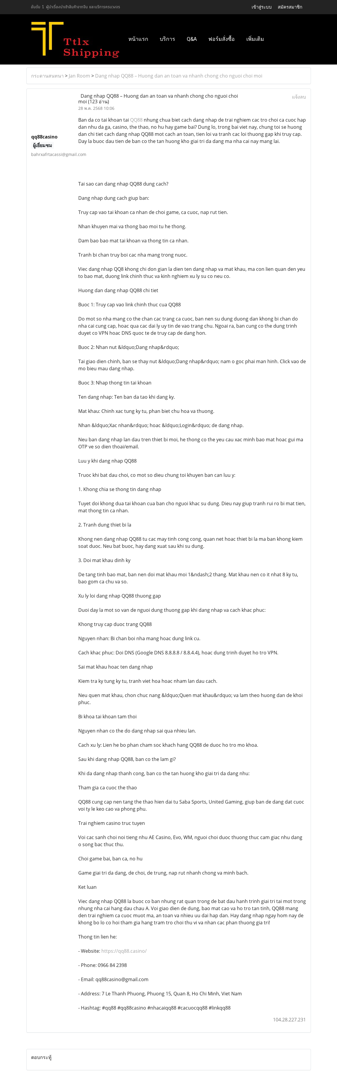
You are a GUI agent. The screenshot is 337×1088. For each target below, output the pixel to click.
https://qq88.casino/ (124, 951)
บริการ (167, 39)
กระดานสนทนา (47, 76)
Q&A (192, 39)
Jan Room (79, 76)
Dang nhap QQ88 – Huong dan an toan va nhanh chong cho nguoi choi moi (178, 76)
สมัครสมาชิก (290, 7)
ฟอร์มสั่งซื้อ (221, 39)
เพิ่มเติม (255, 39)
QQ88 (136, 120)
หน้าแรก (138, 39)
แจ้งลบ (299, 97)
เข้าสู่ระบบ (262, 7)
